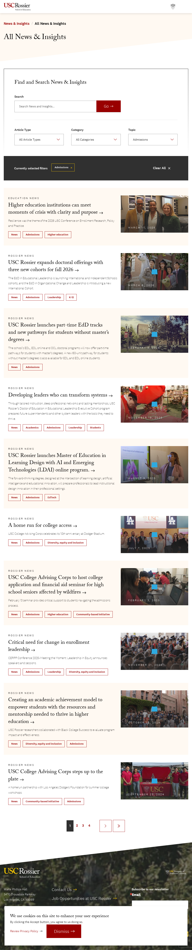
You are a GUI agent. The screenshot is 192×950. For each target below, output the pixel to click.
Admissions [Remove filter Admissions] (61, 167)
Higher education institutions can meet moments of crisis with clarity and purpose (53, 209)
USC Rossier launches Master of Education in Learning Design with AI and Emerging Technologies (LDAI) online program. (57, 463)
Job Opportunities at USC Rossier (82, 898)
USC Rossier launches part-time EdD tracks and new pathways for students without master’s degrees (58, 333)
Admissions (33, 234)
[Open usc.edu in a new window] (173, 6)
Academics (32, 427)
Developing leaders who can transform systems (57, 396)
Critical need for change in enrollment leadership (48, 646)
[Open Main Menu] (184, 6)
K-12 (71, 297)
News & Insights (16, 23)
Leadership (54, 297)
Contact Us (62, 889)
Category (77, 130)
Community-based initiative (93, 614)
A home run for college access (40, 526)
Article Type (22, 130)
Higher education (58, 234)
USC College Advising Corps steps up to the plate (55, 776)
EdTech (52, 497)
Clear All (159, 168)
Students (95, 427)
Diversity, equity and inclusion (66, 542)
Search (19, 97)
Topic (132, 130)
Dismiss (61, 931)
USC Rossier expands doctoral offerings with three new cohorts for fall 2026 (55, 267)
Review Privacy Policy (24, 931)
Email (136, 895)
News (14, 234)
